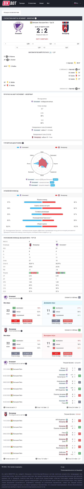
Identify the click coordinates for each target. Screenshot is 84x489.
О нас (62, 467)
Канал (41, 3)
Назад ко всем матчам (11, 12)
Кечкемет (23, 147)
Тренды (22, 3)
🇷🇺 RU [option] (76, 3)
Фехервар (61, 147)
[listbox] (77, 3)
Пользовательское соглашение (71, 470)
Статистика (32, 3)
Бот (48, 3)
